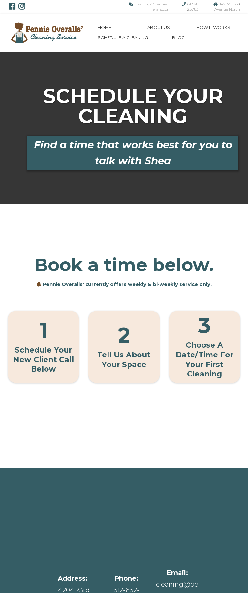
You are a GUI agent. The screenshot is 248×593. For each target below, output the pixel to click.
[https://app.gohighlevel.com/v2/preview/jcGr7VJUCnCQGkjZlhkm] (47, 32)
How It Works (213, 27)
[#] (125, 542)
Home (104, 27)
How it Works (135, 571)
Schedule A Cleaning (123, 37)
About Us (158, 27)
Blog (178, 37)
